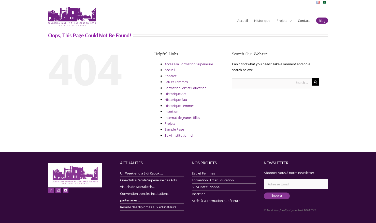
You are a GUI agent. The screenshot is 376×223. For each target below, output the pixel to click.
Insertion (171, 111)
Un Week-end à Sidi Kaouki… (141, 173)
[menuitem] (318, 2)
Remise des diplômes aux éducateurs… (149, 207)
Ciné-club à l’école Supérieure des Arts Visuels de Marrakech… (148, 183)
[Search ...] (272, 83)
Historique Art (175, 93)
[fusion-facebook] (51, 190)
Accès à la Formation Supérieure (189, 64)
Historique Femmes (179, 105)
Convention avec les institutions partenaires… (144, 196)
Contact (171, 76)
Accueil (170, 70)
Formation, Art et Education (186, 88)
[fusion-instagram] (58, 190)
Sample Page (174, 129)
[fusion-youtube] (65, 190)
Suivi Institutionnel (179, 135)
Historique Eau (176, 99)
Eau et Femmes (176, 81)
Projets (170, 123)
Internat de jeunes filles (182, 117)
